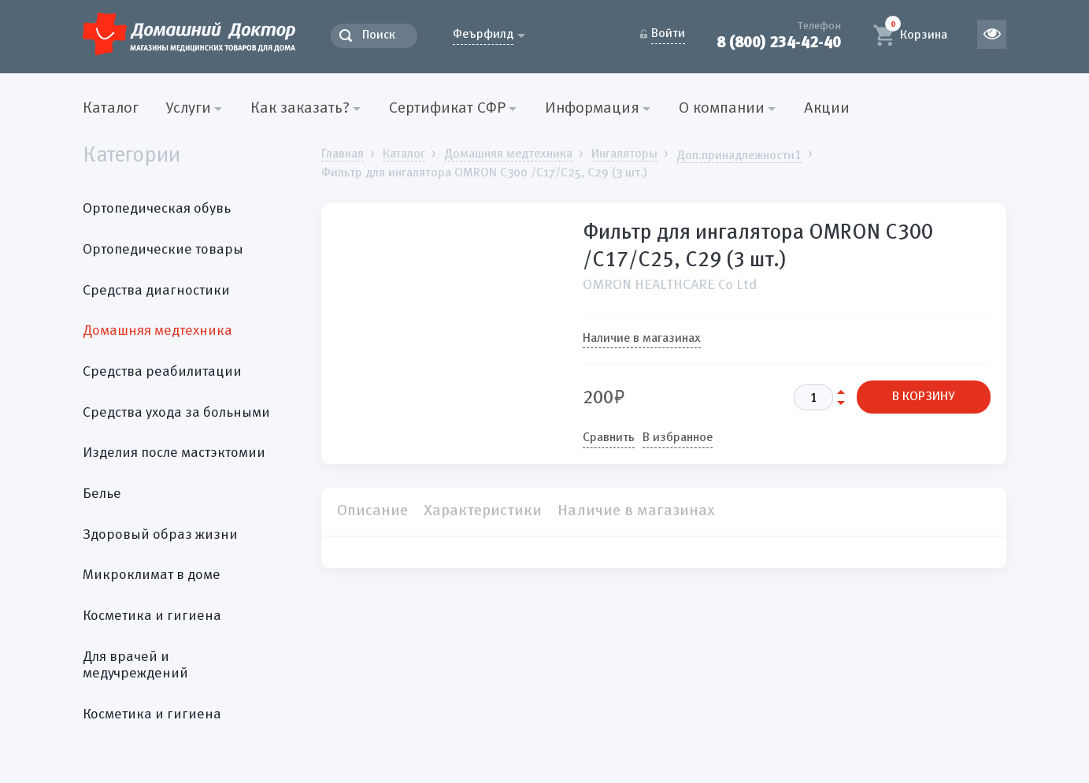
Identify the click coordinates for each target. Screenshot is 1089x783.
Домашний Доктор (189, 33)
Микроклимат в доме (151, 575)
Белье (102, 494)
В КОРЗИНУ (923, 397)
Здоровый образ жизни (160, 535)
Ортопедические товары (163, 250)
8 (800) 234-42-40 (779, 42)
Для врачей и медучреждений (135, 665)
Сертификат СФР (447, 109)
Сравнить (609, 438)
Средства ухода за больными (176, 413)
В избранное (678, 438)
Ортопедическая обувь (157, 209)
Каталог (111, 109)
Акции (827, 109)
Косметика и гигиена (152, 616)
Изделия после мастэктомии (174, 453)
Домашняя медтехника (157, 331)
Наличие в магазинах (642, 338)
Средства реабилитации (162, 372)
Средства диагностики (156, 291)
